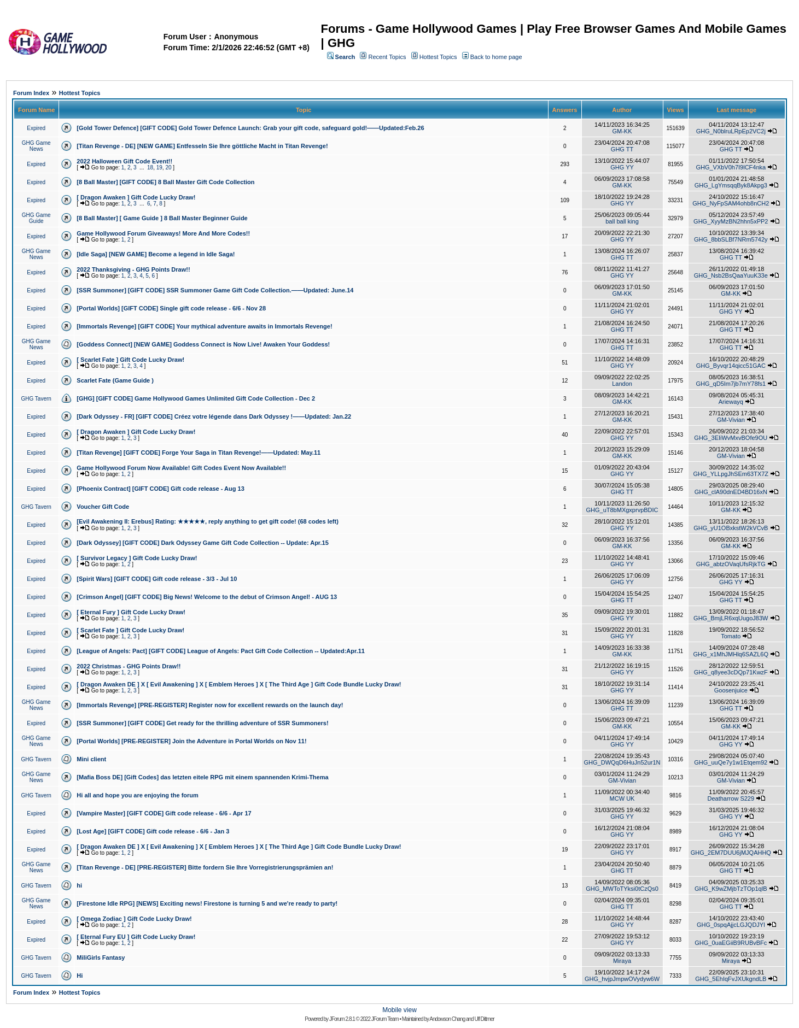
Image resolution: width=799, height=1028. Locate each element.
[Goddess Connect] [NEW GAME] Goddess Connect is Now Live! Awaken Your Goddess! (203, 344)
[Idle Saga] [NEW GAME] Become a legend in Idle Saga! (156, 254)
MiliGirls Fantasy (101, 957)
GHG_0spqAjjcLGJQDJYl (731, 924)
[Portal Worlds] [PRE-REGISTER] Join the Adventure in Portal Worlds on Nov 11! (191, 741)
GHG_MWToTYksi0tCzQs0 (622, 888)
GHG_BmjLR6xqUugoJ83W (730, 618)
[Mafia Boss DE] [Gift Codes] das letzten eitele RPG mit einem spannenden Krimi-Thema (202, 777)
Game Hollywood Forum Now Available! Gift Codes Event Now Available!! (181, 468)
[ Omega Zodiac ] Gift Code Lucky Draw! (134, 918)
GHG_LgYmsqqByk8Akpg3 (731, 185)
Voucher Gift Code (103, 506)
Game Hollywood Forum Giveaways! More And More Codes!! (163, 233)
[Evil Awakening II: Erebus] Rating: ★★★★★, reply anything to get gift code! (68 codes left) (207, 521)
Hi (80, 975)
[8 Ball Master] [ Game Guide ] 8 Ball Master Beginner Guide (162, 218)
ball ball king (622, 221)
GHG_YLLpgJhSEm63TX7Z (730, 474)
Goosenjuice (731, 690)
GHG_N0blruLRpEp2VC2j (731, 131)
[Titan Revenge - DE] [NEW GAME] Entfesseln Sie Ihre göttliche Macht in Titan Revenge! (202, 146)
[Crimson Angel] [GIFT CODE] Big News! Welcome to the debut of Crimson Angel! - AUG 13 (207, 597)
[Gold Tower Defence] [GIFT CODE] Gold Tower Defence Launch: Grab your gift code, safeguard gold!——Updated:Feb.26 (250, 128)
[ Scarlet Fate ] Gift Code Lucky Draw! (130, 359)
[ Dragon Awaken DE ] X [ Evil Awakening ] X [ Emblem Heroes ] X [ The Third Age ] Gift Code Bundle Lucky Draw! (239, 684)
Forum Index (31, 93)
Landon (622, 383)
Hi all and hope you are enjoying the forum (137, 795)
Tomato (730, 636)
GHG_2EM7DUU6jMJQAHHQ (731, 852)
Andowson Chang (447, 1019)
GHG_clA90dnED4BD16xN (731, 492)
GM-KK (622, 131)
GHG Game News (36, 146)
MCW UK (622, 798)
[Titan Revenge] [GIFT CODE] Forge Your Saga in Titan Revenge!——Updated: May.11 (198, 452)
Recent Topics (387, 57)
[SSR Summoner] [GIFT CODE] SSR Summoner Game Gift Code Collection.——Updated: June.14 (215, 290)
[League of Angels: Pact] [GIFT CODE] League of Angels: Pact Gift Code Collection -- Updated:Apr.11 (221, 651)
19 (159, 168)
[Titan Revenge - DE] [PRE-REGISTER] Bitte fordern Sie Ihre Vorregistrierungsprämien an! (205, 867)
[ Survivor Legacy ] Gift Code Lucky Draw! (137, 558)
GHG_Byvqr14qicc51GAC (731, 365)
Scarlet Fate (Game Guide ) (115, 380)
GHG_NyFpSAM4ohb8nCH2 (730, 203)
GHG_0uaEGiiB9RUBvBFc (731, 942)
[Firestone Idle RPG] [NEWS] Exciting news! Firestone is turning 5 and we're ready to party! (207, 903)
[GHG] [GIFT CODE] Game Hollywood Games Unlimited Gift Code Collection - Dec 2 (196, 398)
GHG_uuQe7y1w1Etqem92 (730, 762)
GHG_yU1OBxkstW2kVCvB (730, 528)
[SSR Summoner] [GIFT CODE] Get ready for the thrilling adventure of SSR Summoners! (202, 723)
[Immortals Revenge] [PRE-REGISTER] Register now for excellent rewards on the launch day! (210, 705)
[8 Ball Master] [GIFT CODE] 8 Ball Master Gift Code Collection (165, 182)
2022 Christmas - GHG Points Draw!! (128, 666)
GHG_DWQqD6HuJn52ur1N (622, 762)
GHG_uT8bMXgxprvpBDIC (622, 510)
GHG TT (622, 149)
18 (150, 168)
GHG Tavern (36, 399)
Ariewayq (731, 401)
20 (168, 168)
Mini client (91, 759)
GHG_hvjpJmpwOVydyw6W (622, 979)
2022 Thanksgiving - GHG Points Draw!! (133, 269)
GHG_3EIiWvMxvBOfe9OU (730, 437)
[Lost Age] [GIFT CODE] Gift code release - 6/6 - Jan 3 (153, 831)
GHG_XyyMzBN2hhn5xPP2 (730, 221)
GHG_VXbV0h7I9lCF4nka (731, 167)
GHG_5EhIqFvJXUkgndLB (730, 979)
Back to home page (496, 57)
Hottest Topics (438, 57)
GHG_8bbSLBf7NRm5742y (731, 239)
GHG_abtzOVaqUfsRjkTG (731, 564)
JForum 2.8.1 (342, 1019)
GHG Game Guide (36, 218)
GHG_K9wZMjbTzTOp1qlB (731, 888)
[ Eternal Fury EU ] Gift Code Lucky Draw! (136, 936)
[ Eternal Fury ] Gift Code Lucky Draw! (131, 612)
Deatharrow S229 (730, 798)
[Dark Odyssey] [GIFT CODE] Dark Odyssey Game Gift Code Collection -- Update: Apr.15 (202, 542)
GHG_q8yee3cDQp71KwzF (731, 672)
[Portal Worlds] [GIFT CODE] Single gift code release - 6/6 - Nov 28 (171, 308)
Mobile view (399, 1010)
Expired (36, 128)
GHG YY (622, 167)
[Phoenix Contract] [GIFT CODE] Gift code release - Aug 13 (160, 488)
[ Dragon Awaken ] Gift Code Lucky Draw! (136, 197)
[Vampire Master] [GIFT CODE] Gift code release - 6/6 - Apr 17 (164, 813)
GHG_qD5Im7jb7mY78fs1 (731, 383)
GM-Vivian (731, 419)
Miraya (622, 960)
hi (79, 885)
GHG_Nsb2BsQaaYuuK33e (731, 275)
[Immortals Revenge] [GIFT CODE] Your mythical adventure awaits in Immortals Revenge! (204, 326)
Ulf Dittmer (484, 1019)
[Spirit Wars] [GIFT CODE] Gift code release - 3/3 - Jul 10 (157, 578)
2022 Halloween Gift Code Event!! (124, 161)
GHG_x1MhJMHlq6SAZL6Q (731, 654)
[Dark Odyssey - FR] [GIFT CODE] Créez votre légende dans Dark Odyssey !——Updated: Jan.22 (214, 416)
